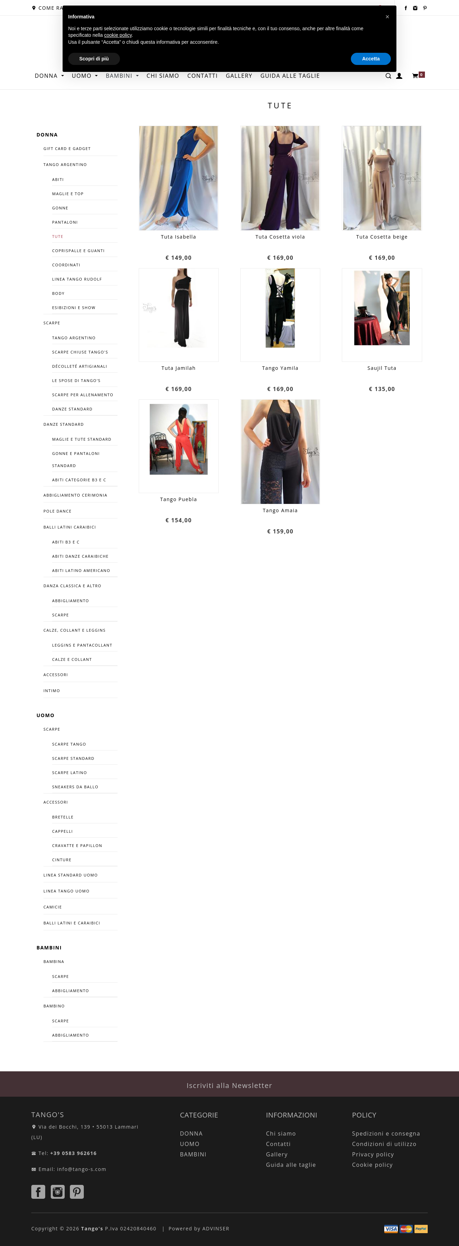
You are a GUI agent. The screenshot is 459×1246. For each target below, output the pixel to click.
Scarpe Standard (73, 758)
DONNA (47, 76)
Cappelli (62, 831)
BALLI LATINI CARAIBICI (69, 527)
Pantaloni (65, 222)
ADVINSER (216, 1228)
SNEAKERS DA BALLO (75, 786)
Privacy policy (373, 1154)
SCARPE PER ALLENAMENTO (82, 394)
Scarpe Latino (69, 772)
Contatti (278, 1144)
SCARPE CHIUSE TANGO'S (80, 352)
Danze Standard (72, 409)
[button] (387, 16)
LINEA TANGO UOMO (66, 891)
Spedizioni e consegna (386, 1133)
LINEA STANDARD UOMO (70, 875)
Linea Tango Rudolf (77, 279)
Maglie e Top (68, 193)
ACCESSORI (55, 674)
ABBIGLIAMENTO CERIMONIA (75, 495)
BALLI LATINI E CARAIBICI (71, 922)
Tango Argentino (74, 337)
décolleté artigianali (79, 366)
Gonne (60, 207)
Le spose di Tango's (76, 380)
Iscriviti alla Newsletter (230, 1085)
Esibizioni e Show (74, 307)
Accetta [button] (371, 58)
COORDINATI (66, 264)
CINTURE (62, 859)
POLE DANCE (57, 511)
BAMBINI (49, 947)
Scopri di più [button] (94, 58)
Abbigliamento (70, 600)
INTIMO (51, 690)
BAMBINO (54, 1005)
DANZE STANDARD (63, 424)
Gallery (277, 1154)
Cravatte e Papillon (77, 845)
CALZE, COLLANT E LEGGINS (74, 630)
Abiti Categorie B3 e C (79, 479)
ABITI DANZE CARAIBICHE (80, 556)
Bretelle (63, 817)
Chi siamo (281, 1133)
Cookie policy (372, 1165)
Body (58, 293)
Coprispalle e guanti (78, 250)
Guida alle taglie (291, 1165)
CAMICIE (52, 906)
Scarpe (60, 614)
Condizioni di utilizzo (384, 1144)
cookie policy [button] (118, 35)
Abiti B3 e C (66, 542)
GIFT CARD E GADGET (67, 148)
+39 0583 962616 (73, 1153)
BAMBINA (53, 961)
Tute (57, 236)
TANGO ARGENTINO (65, 164)
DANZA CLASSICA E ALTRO (72, 585)
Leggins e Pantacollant (82, 645)
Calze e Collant (72, 659)
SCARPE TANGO (69, 744)
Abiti (58, 179)
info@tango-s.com (81, 1169)
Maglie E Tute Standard (82, 439)
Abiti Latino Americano (81, 570)
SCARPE (51, 322)
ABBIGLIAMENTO (70, 990)
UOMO (46, 715)
